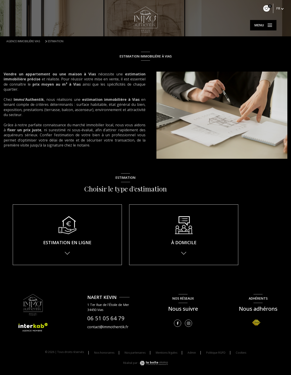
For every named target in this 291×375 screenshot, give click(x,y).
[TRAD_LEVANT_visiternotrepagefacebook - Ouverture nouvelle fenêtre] (177, 323)
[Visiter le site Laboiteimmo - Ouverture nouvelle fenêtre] (153, 363)
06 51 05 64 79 (106, 318)
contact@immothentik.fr (107, 326)
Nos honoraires (104, 353)
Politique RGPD (216, 353)
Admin (192, 353)
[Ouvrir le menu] (263, 25)
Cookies (241, 352)
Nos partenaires (135, 353)
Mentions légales (166, 353)
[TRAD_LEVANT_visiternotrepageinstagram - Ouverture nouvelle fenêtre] (188, 323)
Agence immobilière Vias (23, 41)
